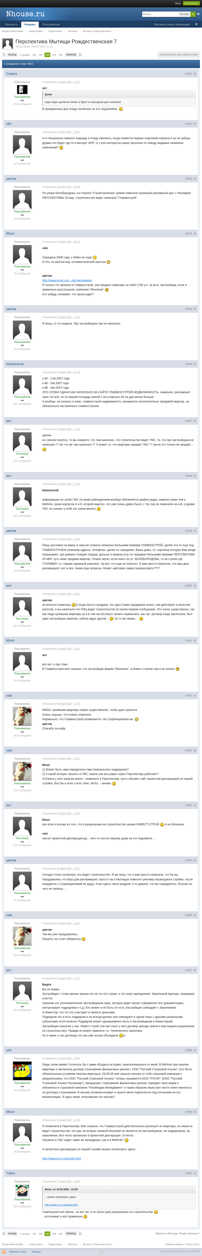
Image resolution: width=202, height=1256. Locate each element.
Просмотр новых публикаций (172, 24)
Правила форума (174, 1244)
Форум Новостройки (12, 1244)
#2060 (190, 1173)
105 (60, 55)
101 (34, 55)
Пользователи (51, 24)
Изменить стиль (17, 1251)
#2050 (190, 585)
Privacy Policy (192, 1244)
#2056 (190, 915)
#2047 (190, 421)
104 (54, 55)
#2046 (190, 364)
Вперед (71, 54)
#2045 (190, 309)
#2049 (190, 530)
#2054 (190, 805)
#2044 (190, 233)
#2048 (190, 475)
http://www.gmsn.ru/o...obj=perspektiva (67, 280)
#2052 (190, 695)
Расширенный (198, 14)
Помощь (36, 1251)
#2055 (190, 860)
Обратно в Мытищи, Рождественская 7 (177, 1233)
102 (41, 55)
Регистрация (191, 3)
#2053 (190, 750)
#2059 (190, 1111)
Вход (178, 3)
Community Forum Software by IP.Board (180, 1251)
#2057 (190, 970)
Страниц (25, 55)
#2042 (190, 123)
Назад (12, 54)
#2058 (190, 1050)
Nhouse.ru (11, 24)
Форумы (30, 24)
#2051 (190, 640)
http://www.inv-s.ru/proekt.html (61, 1158)
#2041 (190, 73)
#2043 (190, 178)
